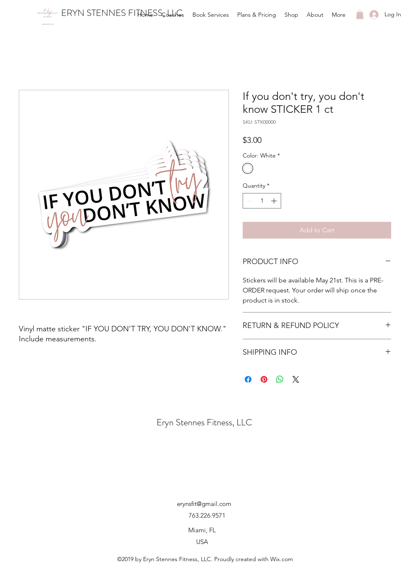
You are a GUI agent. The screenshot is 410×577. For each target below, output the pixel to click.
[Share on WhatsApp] (280, 379)
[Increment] (274, 200)
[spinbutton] (261, 200)
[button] (360, 14)
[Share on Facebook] (248, 379)
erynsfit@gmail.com (204, 504)
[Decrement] (249, 200)
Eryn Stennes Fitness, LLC (204, 422)
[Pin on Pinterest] (264, 379)
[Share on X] (296, 379)
